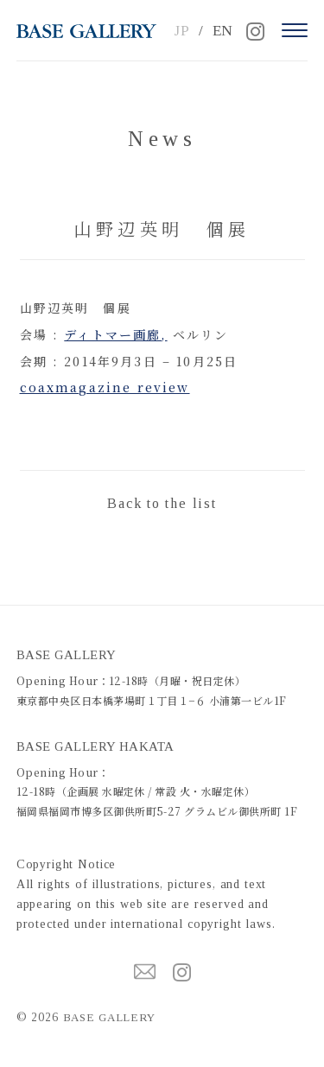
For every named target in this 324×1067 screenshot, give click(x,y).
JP (182, 30)
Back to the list (161, 503)
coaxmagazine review (105, 387)
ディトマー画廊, (115, 334)
